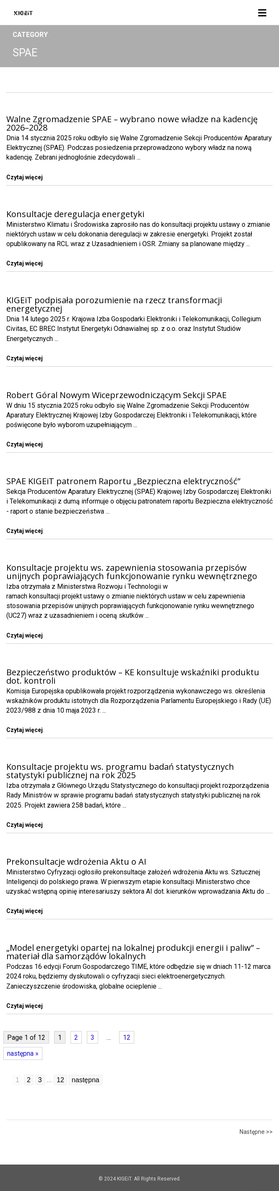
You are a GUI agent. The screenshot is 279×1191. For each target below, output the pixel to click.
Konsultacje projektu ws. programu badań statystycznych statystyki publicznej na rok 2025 (120, 771)
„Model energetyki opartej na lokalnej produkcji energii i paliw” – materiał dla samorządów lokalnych (133, 952)
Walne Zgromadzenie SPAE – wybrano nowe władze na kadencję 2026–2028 (132, 123)
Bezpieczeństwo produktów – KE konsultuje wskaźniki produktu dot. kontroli (132, 676)
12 (126, 1037)
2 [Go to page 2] (29, 1079)
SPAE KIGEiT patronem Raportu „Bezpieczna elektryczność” (123, 481)
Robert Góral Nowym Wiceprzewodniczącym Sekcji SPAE (116, 395)
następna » (23, 1053)
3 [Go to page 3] (40, 1079)
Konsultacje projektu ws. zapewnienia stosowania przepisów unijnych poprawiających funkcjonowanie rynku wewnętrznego (131, 572)
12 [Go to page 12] (60, 1079)
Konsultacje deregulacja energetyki (75, 214)
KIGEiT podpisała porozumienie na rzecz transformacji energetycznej (114, 304)
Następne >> (256, 1131)
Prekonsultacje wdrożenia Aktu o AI (76, 861)
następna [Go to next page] (85, 1079)
